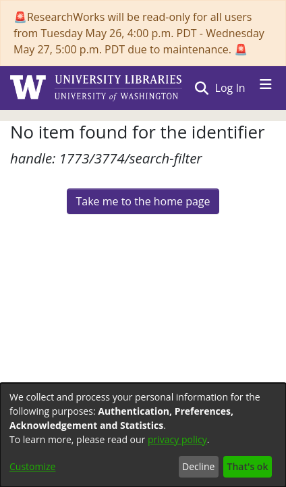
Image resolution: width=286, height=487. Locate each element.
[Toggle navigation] (266, 88)
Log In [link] (231, 87)
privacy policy (177, 439)
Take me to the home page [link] (143, 201)
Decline (198, 466)
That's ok (247, 466)
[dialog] (143, 435)
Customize (32, 466)
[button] (201, 88)
